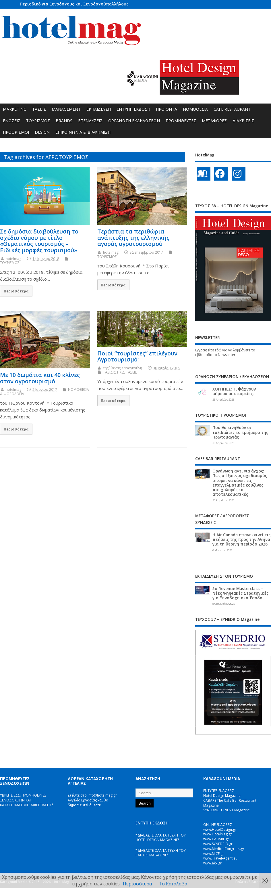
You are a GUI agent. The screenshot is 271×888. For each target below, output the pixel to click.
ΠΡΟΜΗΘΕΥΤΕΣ (181, 120)
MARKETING (14, 109)
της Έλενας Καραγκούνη (122, 367)
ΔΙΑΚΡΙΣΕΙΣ (243, 120)
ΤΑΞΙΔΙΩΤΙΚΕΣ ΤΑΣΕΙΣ (120, 372)
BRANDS (64, 120)
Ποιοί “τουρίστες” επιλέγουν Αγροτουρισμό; (137, 356)
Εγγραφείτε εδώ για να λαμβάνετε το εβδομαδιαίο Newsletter (225, 352)
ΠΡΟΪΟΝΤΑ (166, 109)
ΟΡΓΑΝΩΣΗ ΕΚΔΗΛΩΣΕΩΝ (134, 120)
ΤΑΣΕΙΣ (39, 109)
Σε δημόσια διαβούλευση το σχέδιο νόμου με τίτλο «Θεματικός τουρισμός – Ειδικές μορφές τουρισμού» (39, 240)
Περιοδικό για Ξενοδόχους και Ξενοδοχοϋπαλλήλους (74, 4)
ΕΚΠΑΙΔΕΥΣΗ (98, 109)
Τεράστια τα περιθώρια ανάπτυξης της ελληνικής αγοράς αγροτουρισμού (133, 237)
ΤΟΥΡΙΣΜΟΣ (38, 120)
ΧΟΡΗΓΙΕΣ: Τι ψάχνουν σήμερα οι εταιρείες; (234, 391)
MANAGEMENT (66, 109)
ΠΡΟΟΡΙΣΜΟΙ (16, 132)
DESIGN (42, 132)
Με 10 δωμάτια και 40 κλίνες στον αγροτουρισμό (40, 378)
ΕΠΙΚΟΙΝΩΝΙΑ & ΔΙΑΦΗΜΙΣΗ (83, 132)
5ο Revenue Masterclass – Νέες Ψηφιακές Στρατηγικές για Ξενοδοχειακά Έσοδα (240, 593)
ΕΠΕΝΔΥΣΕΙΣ (90, 120)
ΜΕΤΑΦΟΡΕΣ (214, 120)
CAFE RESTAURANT (232, 109)
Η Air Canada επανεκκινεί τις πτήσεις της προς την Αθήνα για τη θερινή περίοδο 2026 (241, 539)
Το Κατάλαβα (173, 884)
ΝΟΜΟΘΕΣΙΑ (195, 109)
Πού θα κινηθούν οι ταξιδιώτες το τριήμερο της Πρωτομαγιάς (240, 432)
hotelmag (13, 258)
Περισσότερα (16, 291)
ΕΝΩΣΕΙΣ (11, 120)
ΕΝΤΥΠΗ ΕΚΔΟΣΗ (133, 109)
